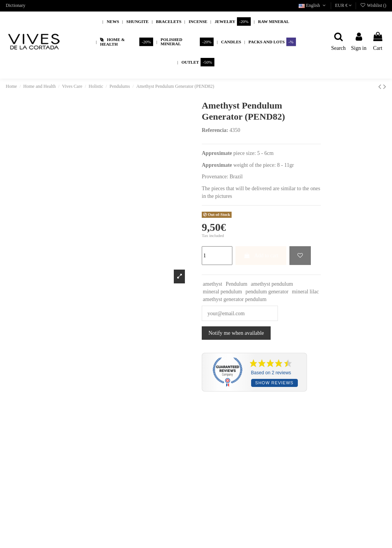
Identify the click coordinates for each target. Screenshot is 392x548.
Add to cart (260, 255)
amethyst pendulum (272, 284)
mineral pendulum (222, 292)
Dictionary (15, 5)
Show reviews (274, 382)
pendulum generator (266, 292)
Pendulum (236, 284)
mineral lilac (305, 292)
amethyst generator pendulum (234, 299)
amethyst (212, 284)
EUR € (343, 5)
